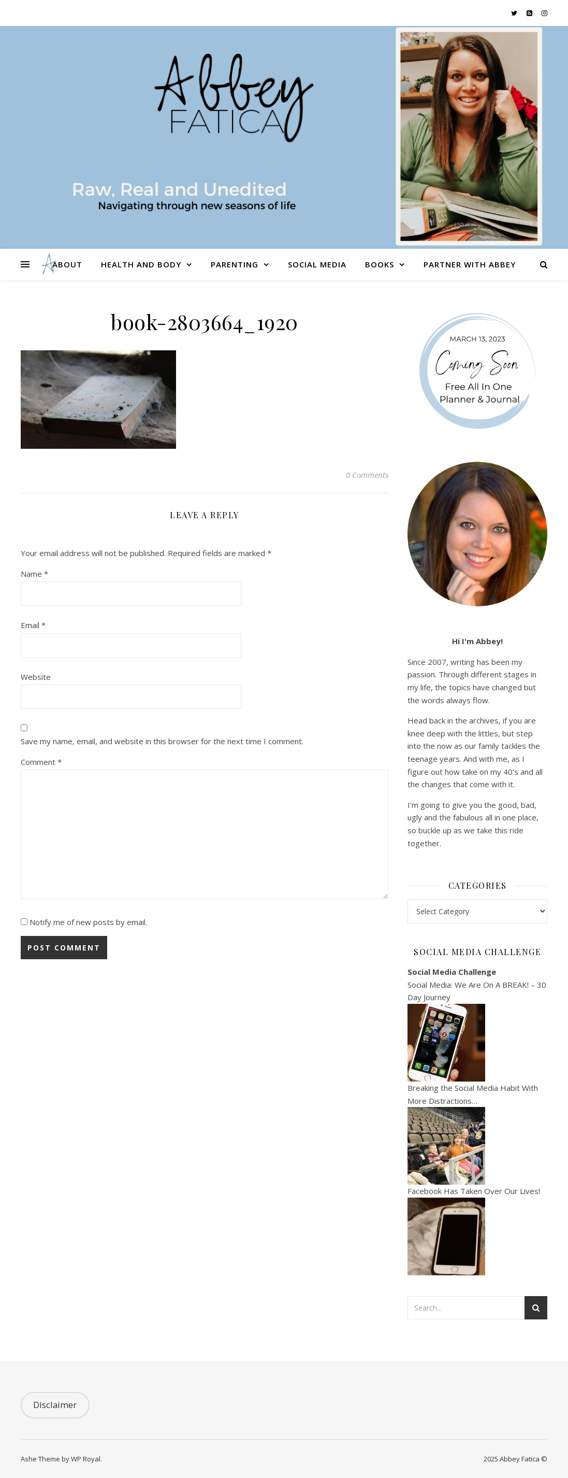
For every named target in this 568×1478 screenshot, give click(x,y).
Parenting (234, 264)
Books (379, 264)
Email (33, 625)
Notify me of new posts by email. (88, 922)
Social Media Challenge (451, 972)
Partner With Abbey (470, 264)
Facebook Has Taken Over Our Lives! (473, 1191)
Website (36, 677)
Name (34, 574)
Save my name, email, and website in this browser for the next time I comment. (162, 741)
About (67, 264)
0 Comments (367, 475)
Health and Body (141, 264)
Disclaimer (55, 1405)
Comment (41, 762)
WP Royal (85, 1458)
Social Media (317, 264)
